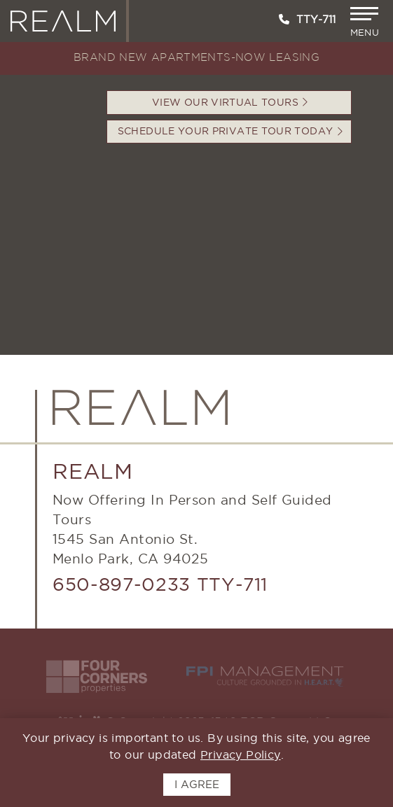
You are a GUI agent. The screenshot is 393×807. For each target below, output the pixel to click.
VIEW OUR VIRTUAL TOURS (230, 102)
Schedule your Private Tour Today (230, 130)
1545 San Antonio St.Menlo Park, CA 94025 (130, 549)
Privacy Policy (240, 754)
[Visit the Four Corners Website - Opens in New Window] (97, 676)
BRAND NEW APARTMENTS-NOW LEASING (196, 57)
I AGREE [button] (196, 784)
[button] (366, 22)
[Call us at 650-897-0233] (284, 19)
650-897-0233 (122, 584)
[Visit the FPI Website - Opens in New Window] (264, 676)
